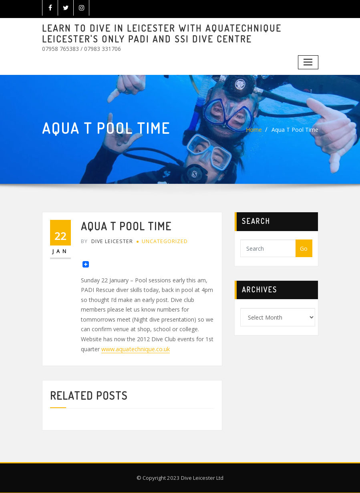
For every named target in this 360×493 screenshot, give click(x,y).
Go (304, 248)
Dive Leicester (106, 241)
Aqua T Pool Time (295, 129)
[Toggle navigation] (308, 62)
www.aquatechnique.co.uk (135, 348)
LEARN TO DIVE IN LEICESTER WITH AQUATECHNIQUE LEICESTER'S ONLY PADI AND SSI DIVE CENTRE (160, 33)
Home (254, 129)
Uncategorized (164, 241)
